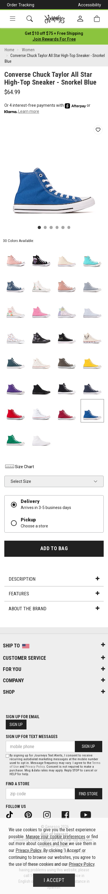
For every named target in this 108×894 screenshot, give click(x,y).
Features (54, 593)
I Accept (54, 880)
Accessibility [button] (89, 5)
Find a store (17, 783)
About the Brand (54, 608)
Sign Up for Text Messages (32, 736)
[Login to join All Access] (54, 33)
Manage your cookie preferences (55, 836)
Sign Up (16, 724)
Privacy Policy (35, 767)
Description (54, 579)
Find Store (88, 794)
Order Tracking (20, 5)
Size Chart (19, 466)
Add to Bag (54, 548)
